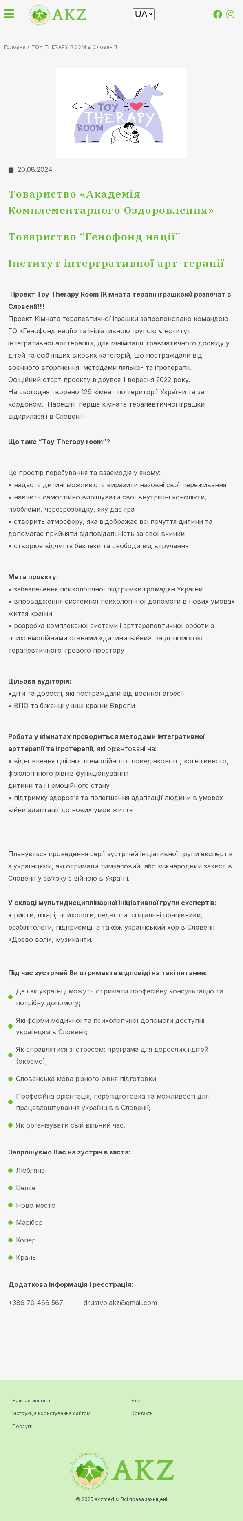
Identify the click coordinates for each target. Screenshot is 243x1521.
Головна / (16, 47)
